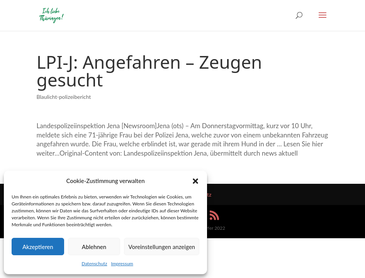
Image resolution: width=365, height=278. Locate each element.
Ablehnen (94, 246)
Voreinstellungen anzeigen (161, 246)
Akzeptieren (37, 246)
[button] (195, 181)
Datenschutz (94, 263)
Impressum (122, 263)
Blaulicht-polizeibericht (64, 96)
